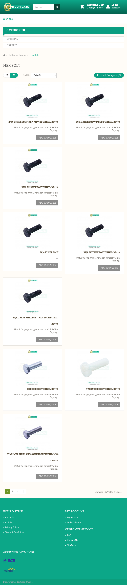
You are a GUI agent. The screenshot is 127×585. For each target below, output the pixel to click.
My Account (72, 517)
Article (7, 522)
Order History (73, 522)
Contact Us (71, 540)
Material (12, 39)
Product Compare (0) (109, 75)
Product (12, 45)
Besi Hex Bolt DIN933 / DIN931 (42, 389)
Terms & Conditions (13, 532)
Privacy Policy (11, 527)
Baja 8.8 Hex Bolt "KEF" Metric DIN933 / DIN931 (33, 122)
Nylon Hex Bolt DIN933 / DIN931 (103, 389)
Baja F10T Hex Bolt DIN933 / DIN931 (102, 252)
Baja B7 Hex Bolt (49, 252)
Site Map (70, 545)
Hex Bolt (34, 55)
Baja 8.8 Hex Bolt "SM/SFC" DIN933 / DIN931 (98, 122)
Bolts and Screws (17, 55)
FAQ (68, 535)
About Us (8, 517)
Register (115, 7)
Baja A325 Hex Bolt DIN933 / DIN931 (39, 187)
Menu (8, 18)
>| (23, 491)
